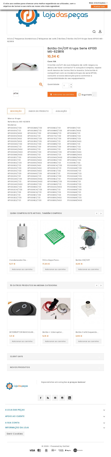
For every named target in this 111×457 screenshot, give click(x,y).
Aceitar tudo (99, 6)
